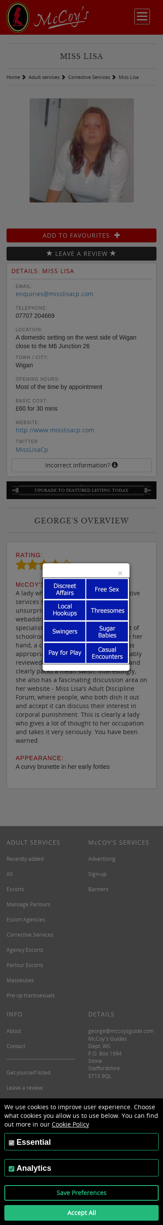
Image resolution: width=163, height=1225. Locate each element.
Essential (34, 1142)
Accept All (81, 1213)
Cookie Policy (70, 1124)
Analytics (34, 1168)
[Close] (120, 573)
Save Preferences (81, 1193)
